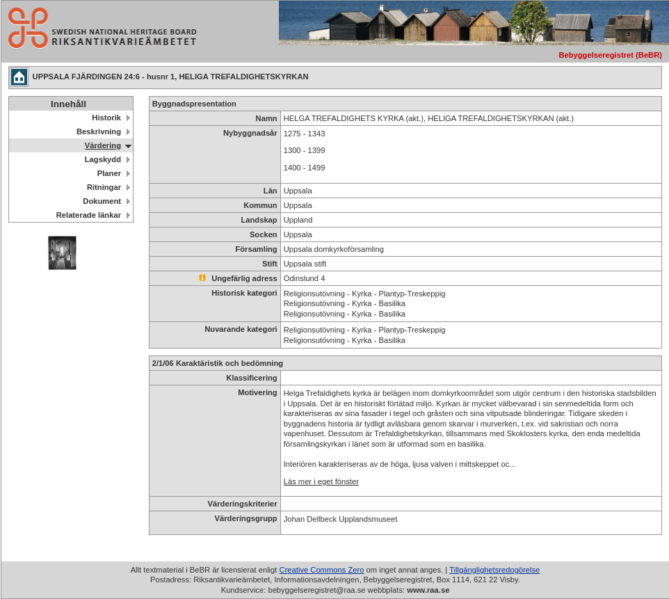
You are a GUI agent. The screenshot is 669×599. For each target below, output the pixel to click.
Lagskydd (103, 159)
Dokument (102, 201)
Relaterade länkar (88, 215)
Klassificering (251, 378)
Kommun (260, 205)
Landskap (259, 220)
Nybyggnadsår (250, 133)
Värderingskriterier (242, 504)
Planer (109, 173)
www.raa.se (428, 590)
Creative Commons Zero (322, 570)
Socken (263, 234)
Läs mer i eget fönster (321, 481)
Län (270, 190)
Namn (266, 118)
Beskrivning (98, 131)
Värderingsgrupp (246, 518)
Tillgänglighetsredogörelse (494, 570)
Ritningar (104, 187)
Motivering (257, 392)
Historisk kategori (244, 293)
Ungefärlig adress (238, 278)
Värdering (103, 145)
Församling (256, 249)
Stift (269, 263)
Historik (106, 117)
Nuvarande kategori (240, 329)
